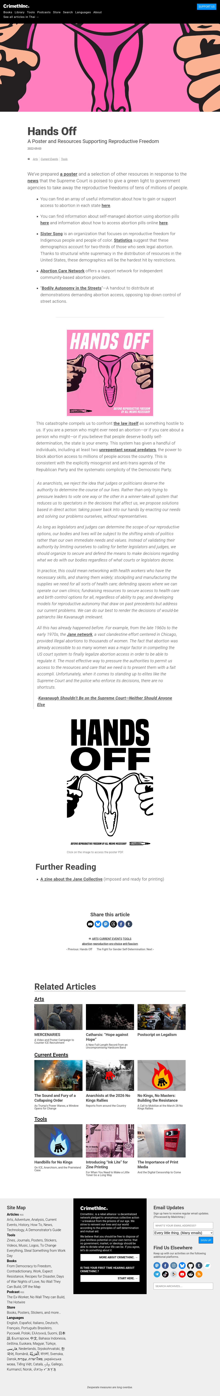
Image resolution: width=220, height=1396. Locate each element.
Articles (13, 1214)
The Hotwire (16, 1302)
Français (13, 1328)
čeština (12, 1343)
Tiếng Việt (23, 1364)
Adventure (22, 1220)
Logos (33, 1245)
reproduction (100, 943)
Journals (23, 1240)
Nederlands (27, 1349)
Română (21, 1354)
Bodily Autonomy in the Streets (72, 288)
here (106, 205)
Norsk (27, 1369)
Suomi (52, 1333)
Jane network (79, 634)
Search (68, 12)
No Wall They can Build (47, 1297)
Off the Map (31, 1287)
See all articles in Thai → (21, 17)
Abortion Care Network (62, 270)
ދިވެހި (47, 1364)
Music (23, 1245)
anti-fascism (130, 943)
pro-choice (115, 943)
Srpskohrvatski (48, 1349)
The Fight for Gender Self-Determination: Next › (125, 949)
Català (38, 1364)
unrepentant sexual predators (127, 449)
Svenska (56, 1354)
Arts (35, 159)
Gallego (57, 1364)
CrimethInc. (16, 6)
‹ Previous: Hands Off (79, 949)
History (23, 1225)
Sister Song (51, 233)
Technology (15, 1230)
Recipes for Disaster (40, 1276)
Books (7, 12)
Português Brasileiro (36, 1328)
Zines (11, 1240)
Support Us (207, 6)
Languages (83, 12)
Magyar (38, 1343)
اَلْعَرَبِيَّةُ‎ (34, 1354)
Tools (31, 12)
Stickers (50, 1240)
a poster (68, 174)
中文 (33, 1338)
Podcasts (44, 12)
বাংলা (45, 1354)
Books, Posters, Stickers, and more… (34, 1312)
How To (36, 1225)
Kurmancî (14, 1369)
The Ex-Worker (18, 1297)
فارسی (12, 1349)
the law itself (126, 423)
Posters (37, 1240)
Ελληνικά (39, 1333)
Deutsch (51, 1323)
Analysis (37, 1220)
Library (20, 12)
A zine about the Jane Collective (71, 879)
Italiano (38, 1323)
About (97, 12)
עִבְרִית (22, 1359)
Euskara (25, 1343)
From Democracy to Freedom (29, 1266)
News (47, 1225)
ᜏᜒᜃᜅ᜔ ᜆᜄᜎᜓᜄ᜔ (44, 1369)
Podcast (13, 1292)
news (33, 180)
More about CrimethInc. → (118, 1257)
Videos (12, 1245)
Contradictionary (19, 1271)
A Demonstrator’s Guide (43, 1230)
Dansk (11, 1359)
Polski (25, 1333)
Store (57, 12)
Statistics (123, 240)
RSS (22, 1215)
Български (20, 1338)
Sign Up (206, 1240)
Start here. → (128, 1278)
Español (25, 1323)
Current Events (49, 159)
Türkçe (50, 1343)
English (12, 1323)
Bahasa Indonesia (52, 1338)
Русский (13, 1333)
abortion (87, 943)
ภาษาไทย (35, 1359)
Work (37, 1271)
